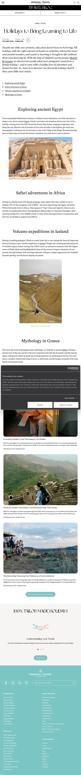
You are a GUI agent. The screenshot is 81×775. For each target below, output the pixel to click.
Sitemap (45, 703)
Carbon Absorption (9, 743)
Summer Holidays (9, 708)
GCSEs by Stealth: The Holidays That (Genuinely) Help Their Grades (30, 507)
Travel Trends (8, 724)
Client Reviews (47, 710)
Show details (70, 398)
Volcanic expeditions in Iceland (17, 91)
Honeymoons (7, 700)
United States (46, 748)
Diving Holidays (8, 718)
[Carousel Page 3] (43, 649)
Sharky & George (33, 202)
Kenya (44, 761)
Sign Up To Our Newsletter (51, 729)
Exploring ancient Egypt (15, 83)
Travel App (7, 764)
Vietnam (45, 764)
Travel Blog (7, 721)
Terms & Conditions (49, 697)
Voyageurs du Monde (10, 767)
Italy (43, 751)
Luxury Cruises (8, 710)
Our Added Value (9, 738)
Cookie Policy (46, 705)
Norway (44, 743)
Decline (40, 405)
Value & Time (46, 718)
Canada (45, 767)
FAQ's (44, 721)
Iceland (43, 243)
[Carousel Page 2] (40, 649)
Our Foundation (8, 740)
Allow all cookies (66, 405)
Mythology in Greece (13, 94)
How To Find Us (47, 726)
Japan (44, 745)
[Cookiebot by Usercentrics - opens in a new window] (69, 368)
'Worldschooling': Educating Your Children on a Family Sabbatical (28, 576)
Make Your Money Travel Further (53, 724)
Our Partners (7, 756)
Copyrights (46, 700)
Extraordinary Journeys (11, 761)
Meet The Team (8, 751)
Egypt (26, 121)
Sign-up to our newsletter (43, 683)
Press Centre (7, 769)
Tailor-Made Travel (9, 735)
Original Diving (8, 759)
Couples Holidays (9, 705)
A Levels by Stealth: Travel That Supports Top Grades (24, 439)
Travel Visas (46, 716)
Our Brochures (8, 748)
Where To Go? (8, 697)
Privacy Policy (47, 708)
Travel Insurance (47, 713)
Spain (44, 759)
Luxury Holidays (8, 713)
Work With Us (8, 753)
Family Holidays (8, 703)
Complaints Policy (48, 732)
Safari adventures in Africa (16, 87)
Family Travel (40, 23)
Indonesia (45, 756)
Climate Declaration (10, 745)
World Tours (7, 716)
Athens (65, 350)
